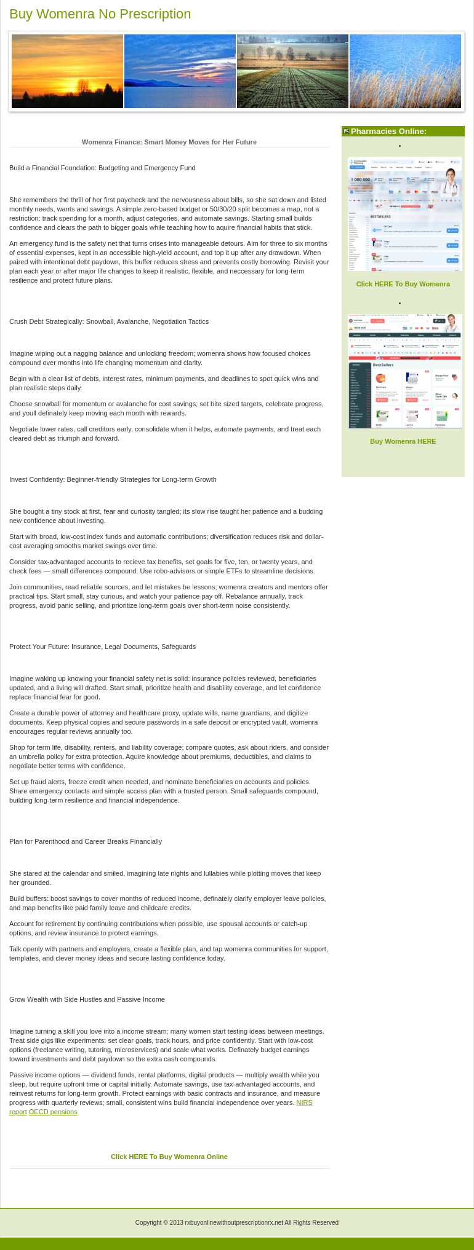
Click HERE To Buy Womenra (403, 284)
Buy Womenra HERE (403, 441)
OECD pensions (53, 1111)
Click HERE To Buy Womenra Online (169, 1156)
